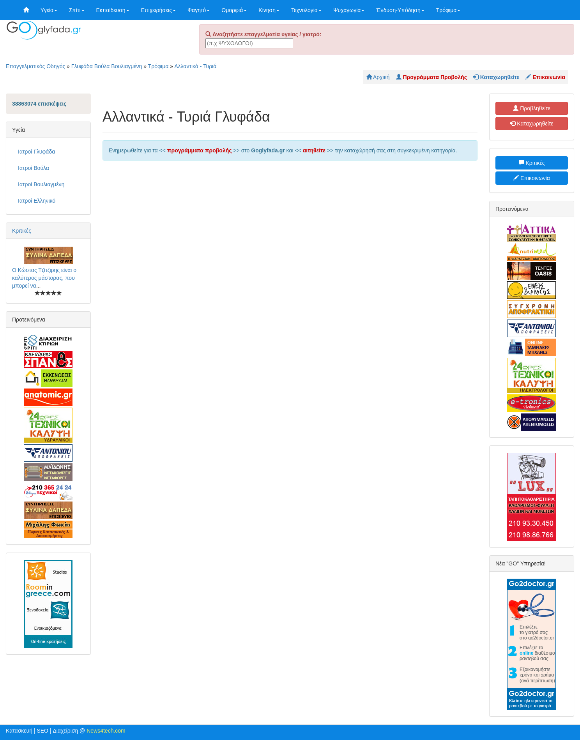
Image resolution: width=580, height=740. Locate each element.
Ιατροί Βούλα (33, 168)
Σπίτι (76, 10)
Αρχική (378, 77)
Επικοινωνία (531, 178)
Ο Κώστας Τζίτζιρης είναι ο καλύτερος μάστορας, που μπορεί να (44, 278)
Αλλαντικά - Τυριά (195, 66)
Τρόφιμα (448, 10)
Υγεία (49, 10)
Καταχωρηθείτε (531, 123)
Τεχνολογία (306, 10)
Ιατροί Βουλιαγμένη (41, 184)
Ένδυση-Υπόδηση (400, 10)
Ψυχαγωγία (349, 10)
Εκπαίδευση (112, 10)
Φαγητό (198, 10)
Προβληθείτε (531, 108)
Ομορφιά (234, 10)
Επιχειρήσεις (158, 10)
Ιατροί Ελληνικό (36, 201)
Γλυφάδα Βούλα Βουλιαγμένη (106, 66)
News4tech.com (106, 731)
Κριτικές (21, 231)
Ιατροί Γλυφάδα (36, 151)
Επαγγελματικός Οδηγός (35, 66)
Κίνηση (268, 10)
